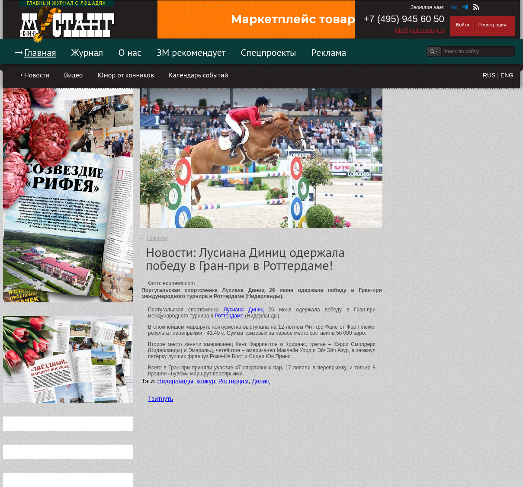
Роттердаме (229, 316)
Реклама (329, 52)
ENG (507, 75)
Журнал (87, 52)
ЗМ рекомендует (191, 52)
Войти (462, 24)
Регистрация (492, 24)
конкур (205, 381)
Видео (73, 74)
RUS (489, 75)
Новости (36, 74)
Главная (40, 52)
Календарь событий (198, 74)
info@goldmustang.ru (419, 30)
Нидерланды (175, 381)
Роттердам (233, 381)
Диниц (261, 381)
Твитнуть (160, 398)
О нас (129, 52)
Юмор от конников (125, 74)
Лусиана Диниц (244, 310)
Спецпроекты (268, 52)
